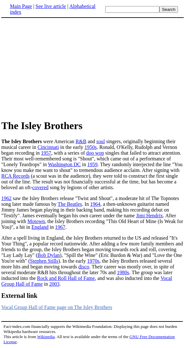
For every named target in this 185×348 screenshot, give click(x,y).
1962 (6, 198)
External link (19, 295)
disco (83, 266)
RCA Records (15, 176)
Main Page (21, 6)
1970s (93, 261)
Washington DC (64, 164)
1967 (60, 227)
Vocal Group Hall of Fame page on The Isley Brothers (56, 307)
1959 (92, 164)
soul (100, 141)
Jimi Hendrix (149, 215)
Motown (36, 221)
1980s (123, 272)
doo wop (95, 153)
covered (40, 187)
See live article (51, 6)
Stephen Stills (44, 261)
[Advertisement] (55, 68)
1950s (90, 147)
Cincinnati (48, 147)
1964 (95, 204)
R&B (81, 141)
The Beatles (70, 204)
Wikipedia (46, 336)
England (39, 227)
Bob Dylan (48, 255)
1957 (46, 153)
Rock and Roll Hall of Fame (66, 278)
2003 (54, 284)
